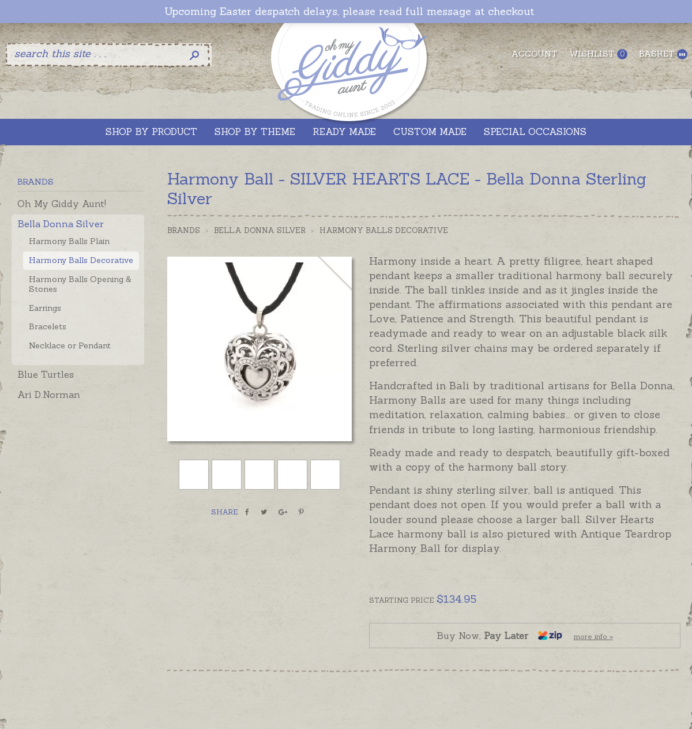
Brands (183, 230)
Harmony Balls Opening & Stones (80, 284)
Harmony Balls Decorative (81, 260)
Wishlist (598, 53)
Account (535, 53)
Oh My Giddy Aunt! (61, 203)
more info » (593, 636)
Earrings (45, 308)
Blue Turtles (45, 374)
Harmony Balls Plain (69, 241)
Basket (663, 53)
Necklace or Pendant (70, 345)
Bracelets (47, 326)
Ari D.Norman (48, 394)
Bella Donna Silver (60, 224)
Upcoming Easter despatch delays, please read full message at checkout (349, 11)
